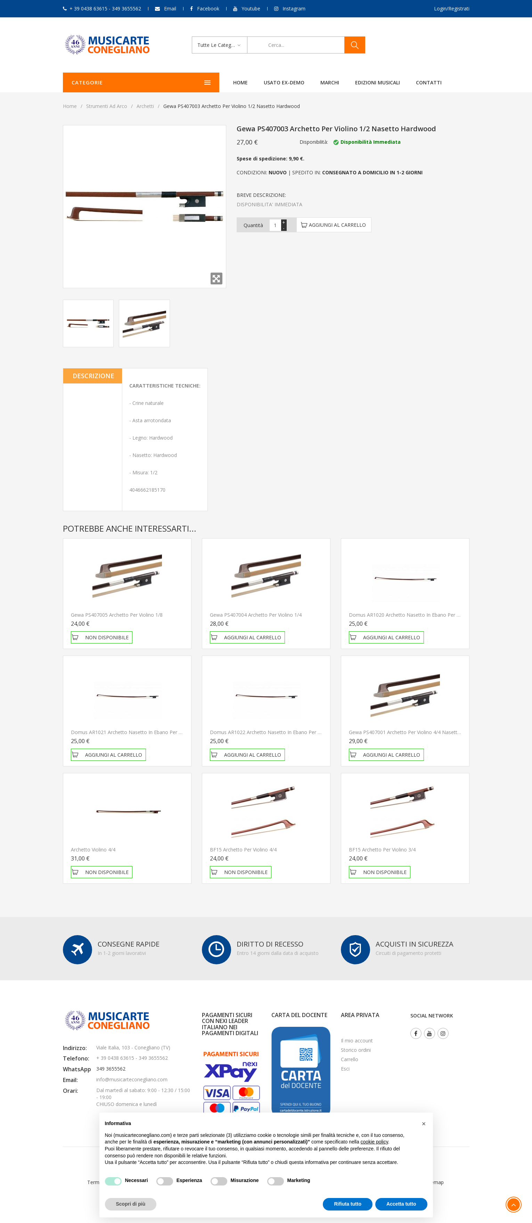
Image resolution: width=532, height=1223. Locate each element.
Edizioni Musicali (308, 82)
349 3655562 (110, 1068)
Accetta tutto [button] (401, 1204)
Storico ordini (356, 1050)
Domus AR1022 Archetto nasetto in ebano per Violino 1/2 (275, 732)
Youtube (251, 8)
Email (170, 8)
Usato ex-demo (214, 82)
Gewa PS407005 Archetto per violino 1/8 (117, 615)
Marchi (260, 82)
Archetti (145, 106)
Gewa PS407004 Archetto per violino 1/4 (256, 615)
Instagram (294, 8)
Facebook (208, 8)
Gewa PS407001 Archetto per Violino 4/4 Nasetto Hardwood (417, 732)
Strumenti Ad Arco (106, 106)
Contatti (359, 82)
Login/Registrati (451, 8)
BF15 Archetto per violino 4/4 (243, 849)
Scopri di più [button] (131, 1204)
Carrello (349, 1059)
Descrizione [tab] (93, 376)
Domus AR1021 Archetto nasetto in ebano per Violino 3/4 (136, 732)
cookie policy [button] (374, 1142)
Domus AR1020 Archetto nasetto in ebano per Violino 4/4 (414, 615)
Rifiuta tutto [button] (347, 1204)
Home (171, 82)
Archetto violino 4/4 (93, 849)
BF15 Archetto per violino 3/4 (382, 849)
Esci (345, 1068)
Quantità (253, 225)
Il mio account (357, 1040)
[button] (423, 1123)
